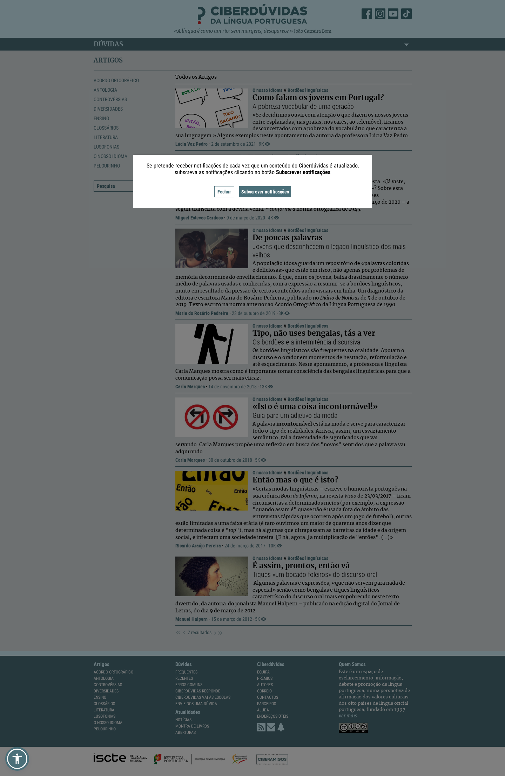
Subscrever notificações (265, 191)
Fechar (224, 191)
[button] (17, 759)
